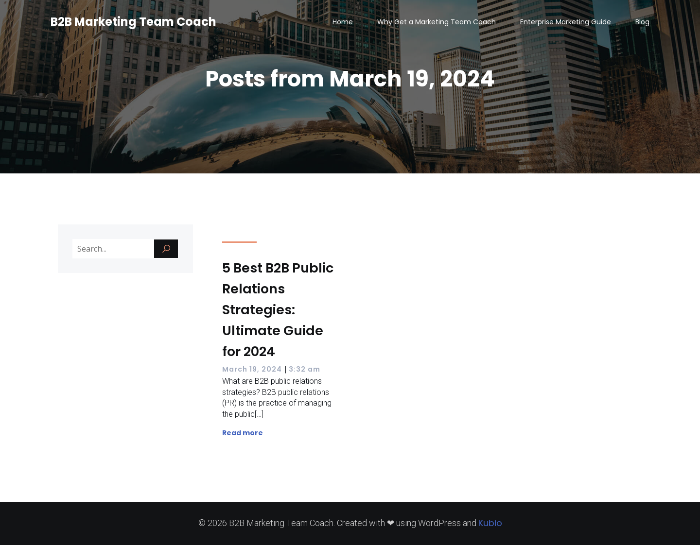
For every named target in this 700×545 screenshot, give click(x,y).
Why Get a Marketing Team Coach (436, 22)
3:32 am (304, 369)
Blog (642, 22)
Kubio (490, 523)
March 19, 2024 (252, 369)
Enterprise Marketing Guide (565, 22)
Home (342, 22)
